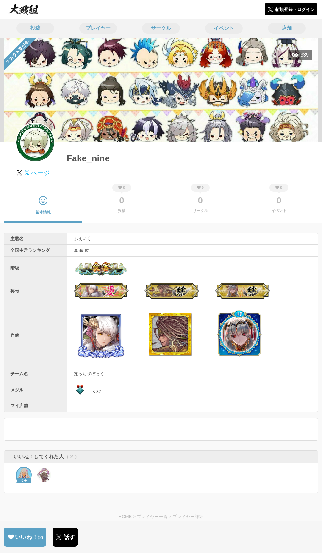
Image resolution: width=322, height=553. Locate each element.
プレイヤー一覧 (152, 516)
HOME (125, 516)
